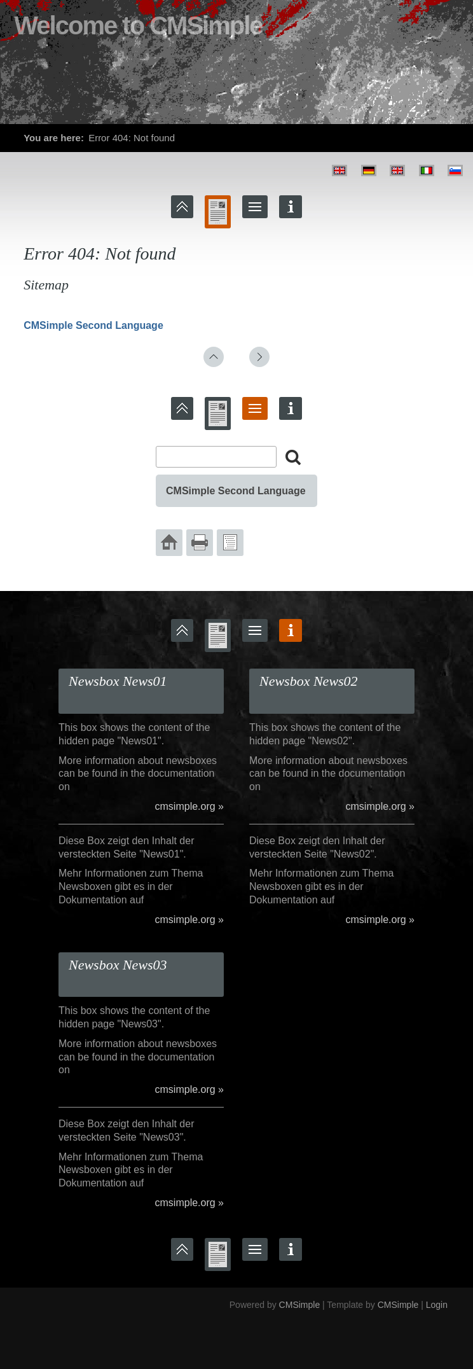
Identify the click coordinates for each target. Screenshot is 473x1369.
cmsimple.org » (189, 806)
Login (437, 1305)
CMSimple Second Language (93, 325)
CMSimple (299, 1305)
